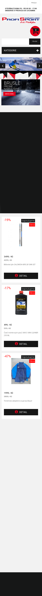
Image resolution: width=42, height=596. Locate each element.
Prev (2, 65)
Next (39, 65)
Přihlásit (34, 3)
